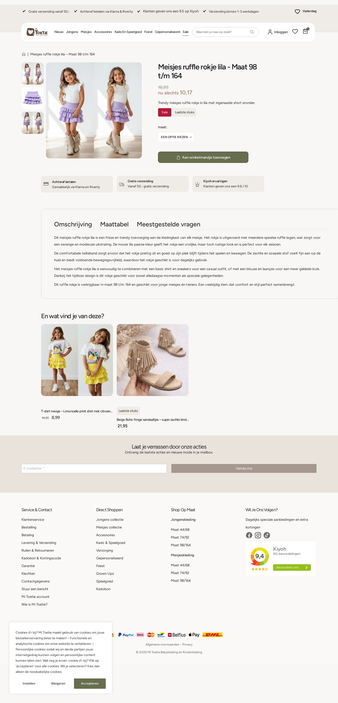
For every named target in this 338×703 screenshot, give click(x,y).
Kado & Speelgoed (110, 543)
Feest (148, 32)
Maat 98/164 (181, 545)
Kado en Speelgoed (128, 32)
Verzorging (104, 550)
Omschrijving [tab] (73, 224)
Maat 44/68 (180, 530)
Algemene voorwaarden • (164, 644)
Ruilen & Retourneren (37, 550)
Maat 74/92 (180, 537)
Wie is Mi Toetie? (34, 604)
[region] (60, 658)
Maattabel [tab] (114, 224)
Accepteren (90, 683)
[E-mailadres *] (94, 468)
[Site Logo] (37, 32)
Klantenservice (32, 519)
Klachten (28, 573)
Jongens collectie (109, 519)
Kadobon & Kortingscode (41, 558)
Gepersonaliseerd (167, 32)
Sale (186, 32)
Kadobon (103, 589)
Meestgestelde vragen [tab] (168, 224)
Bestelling (28, 527)
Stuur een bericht (34, 589)
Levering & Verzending (38, 543)
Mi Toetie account (35, 597)
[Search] (252, 32)
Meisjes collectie (109, 527)
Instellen (29, 683)
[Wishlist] (295, 32)
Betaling (27, 535)
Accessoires (103, 32)
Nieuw (59, 32)
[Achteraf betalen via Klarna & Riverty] (103, 13)
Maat (162, 127)
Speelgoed (104, 581)
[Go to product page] (77, 360)
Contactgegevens (35, 581)
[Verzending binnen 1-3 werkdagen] (230, 13)
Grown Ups (105, 573)
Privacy (187, 644)
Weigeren (58, 683)
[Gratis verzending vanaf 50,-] (45, 13)
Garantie (28, 566)
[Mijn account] (277, 32)
